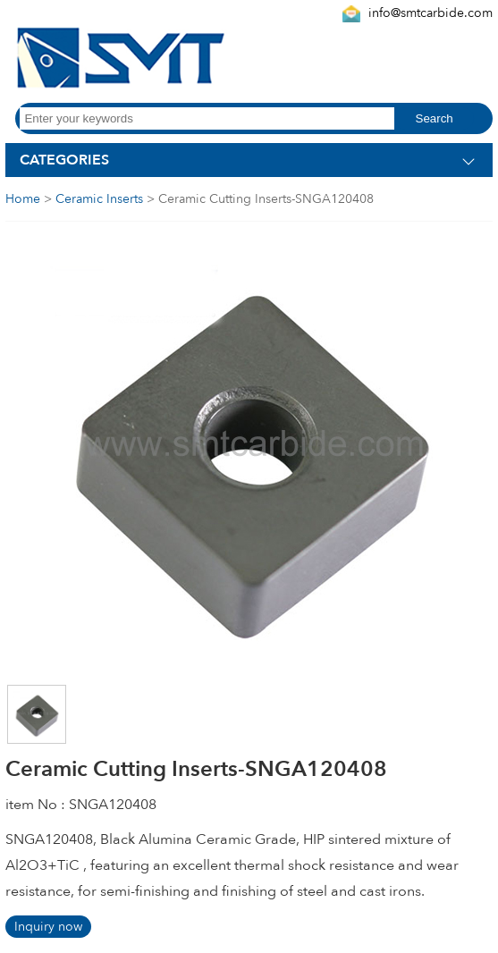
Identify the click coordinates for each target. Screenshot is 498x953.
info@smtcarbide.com (430, 12)
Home (22, 198)
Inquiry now (48, 926)
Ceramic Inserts (99, 198)
